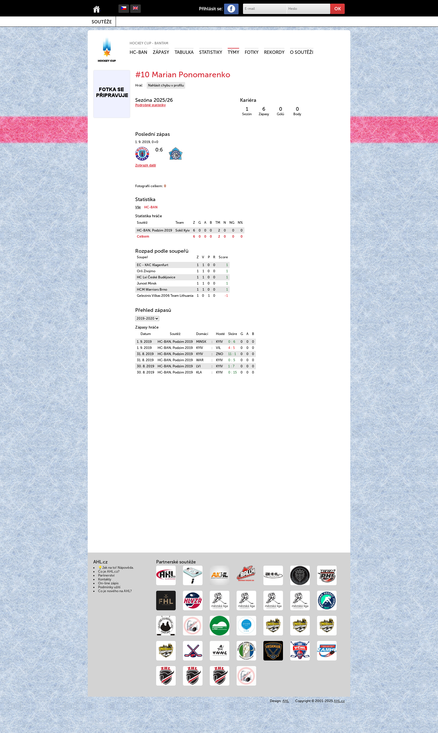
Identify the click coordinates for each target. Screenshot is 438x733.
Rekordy (274, 52)
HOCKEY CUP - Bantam (149, 43)
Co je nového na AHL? (115, 591)
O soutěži (301, 52)
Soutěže (102, 22)
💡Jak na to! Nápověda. (116, 568)
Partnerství (106, 575)
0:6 (159, 150)
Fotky (251, 52)
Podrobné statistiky (150, 105)
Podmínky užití (109, 587)
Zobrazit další (145, 165)
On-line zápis (108, 583)
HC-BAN (138, 52)
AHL (285, 701)
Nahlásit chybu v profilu (166, 85)
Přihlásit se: (211, 8)
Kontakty (104, 579)
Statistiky (210, 52)
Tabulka (184, 52)
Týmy (233, 52)
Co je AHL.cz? (109, 571)
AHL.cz (339, 701)
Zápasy (161, 52)
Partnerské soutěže (176, 562)
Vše (138, 207)
